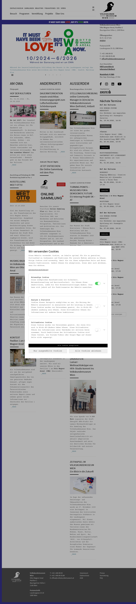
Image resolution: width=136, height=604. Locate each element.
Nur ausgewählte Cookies (48, 351)
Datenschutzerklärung (38, 270)
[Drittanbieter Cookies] (98, 329)
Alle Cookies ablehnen (88, 351)
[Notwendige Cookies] (98, 283)
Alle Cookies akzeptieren (68, 345)
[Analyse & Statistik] (98, 306)
